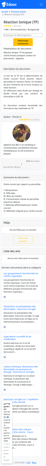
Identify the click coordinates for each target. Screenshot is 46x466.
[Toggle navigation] (41, 4)
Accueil (4, 11)
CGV (28, 462)
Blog (34, 462)
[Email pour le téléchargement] (23, 35)
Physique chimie (18, 11)
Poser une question (23, 239)
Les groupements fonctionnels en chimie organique (21, 275)
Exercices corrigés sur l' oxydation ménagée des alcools (21, 400)
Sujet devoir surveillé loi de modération (17, 338)
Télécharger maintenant (23, 42)
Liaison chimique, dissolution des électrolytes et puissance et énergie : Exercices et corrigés (21, 369)
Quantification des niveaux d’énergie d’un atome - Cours (18, 430)
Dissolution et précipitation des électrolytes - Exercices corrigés (20, 308)
